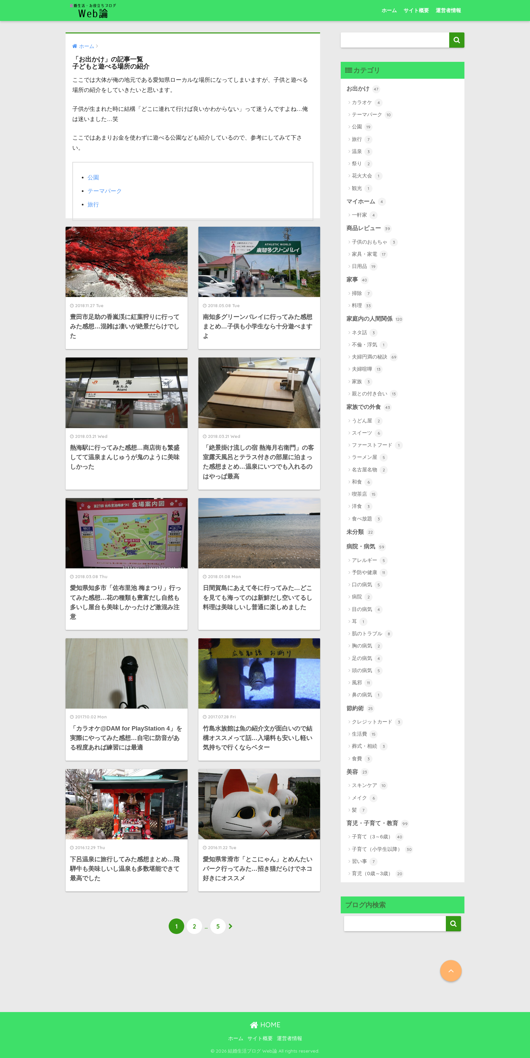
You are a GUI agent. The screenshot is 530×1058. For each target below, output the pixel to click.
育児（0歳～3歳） (378, 874)
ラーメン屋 (370, 457)
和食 (362, 482)
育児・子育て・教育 (377, 824)
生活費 (365, 734)
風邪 (362, 683)
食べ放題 (367, 519)
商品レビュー (369, 229)
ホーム (389, 10)
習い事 (365, 862)
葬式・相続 (370, 746)
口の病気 (367, 585)
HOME (265, 1024)
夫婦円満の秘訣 (375, 357)
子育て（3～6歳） (378, 837)
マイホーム (366, 202)
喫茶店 (365, 494)
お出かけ (363, 89)
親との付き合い (375, 394)
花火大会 (367, 176)
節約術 (360, 709)
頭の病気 (367, 671)
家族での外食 (369, 407)
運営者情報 (448, 10)
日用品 (365, 267)
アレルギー (370, 561)
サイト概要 (416, 10)
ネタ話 (365, 333)
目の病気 (367, 610)
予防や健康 (370, 573)
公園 (93, 177)
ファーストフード (377, 445)
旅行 (93, 204)
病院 (362, 597)
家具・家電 (370, 254)
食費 (362, 759)
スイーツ (367, 433)
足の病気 (367, 659)
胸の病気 (367, 646)
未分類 (360, 532)
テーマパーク (105, 191)
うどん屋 (367, 421)
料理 (362, 306)
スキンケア (370, 786)
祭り (362, 164)
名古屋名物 (370, 470)
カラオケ (367, 103)
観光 (362, 188)
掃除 (362, 294)
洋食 (362, 506)
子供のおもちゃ (375, 242)
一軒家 (365, 215)
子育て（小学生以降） (382, 849)
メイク (365, 798)
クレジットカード (377, 722)
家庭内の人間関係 (374, 319)
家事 (357, 280)
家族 (362, 382)
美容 (357, 772)
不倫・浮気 (370, 345)
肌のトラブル (372, 634)
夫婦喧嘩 (367, 369)
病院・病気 (366, 547)
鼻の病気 (367, 695)
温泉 (362, 152)
